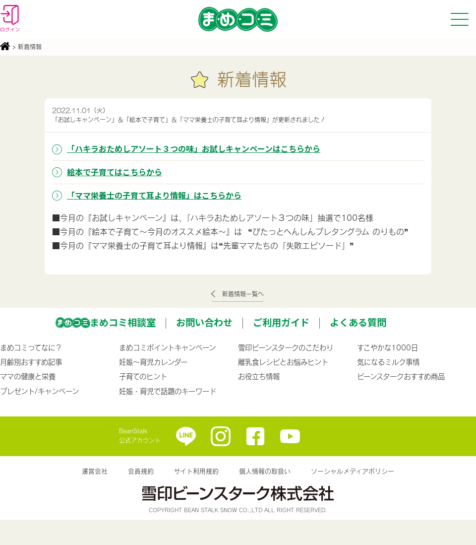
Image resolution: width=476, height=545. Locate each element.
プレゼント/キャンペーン (39, 391)
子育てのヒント (143, 376)
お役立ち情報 (259, 376)
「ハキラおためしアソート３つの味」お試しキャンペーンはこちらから (193, 148)
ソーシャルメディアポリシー (352, 471)
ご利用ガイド (281, 322)
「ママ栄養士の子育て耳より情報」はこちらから (154, 195)
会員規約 (141, 471)
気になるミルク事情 (388, 361)
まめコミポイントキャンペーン (167, 347)
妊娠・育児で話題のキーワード (167, 391)
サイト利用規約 (196, 471)
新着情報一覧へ (243, 293)
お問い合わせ (204, 322)
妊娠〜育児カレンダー (153, 361)
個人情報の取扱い (265, 471)
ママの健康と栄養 (28, 376)
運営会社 (95, 471)
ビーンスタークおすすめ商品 (401, 376)
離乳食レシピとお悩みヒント (283, 361)
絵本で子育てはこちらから (114, 172)
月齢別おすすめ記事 (31, 361)
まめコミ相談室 (123, 322)
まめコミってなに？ (31, 347)
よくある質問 (358, 322)
